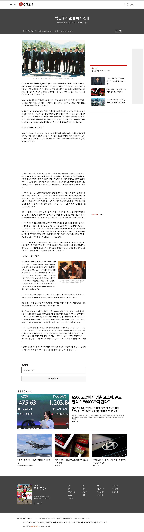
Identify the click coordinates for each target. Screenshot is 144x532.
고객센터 (50, 518)
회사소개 (25, 518)
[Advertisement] (49, 157)
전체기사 (70, 498)
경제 (83, 486)
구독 (107, 71)
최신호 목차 (101, 489)
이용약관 (56, 518)
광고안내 (115, 492)
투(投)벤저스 (97, 70)
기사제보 (115, 486)
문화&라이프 (71, 492)
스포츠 (70, 495)
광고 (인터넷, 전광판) (35, 518)
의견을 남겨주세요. (29, 370)
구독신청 (115, 489)
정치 (69, 486)
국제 (83, 489)
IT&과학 (85, 492)
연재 (98, 486)
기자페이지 (100, 495)
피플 (83, 495)
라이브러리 (100, 492)
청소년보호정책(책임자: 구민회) (80, 518)
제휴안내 (44, 518)
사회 (69, 489)
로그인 (132, 4)
